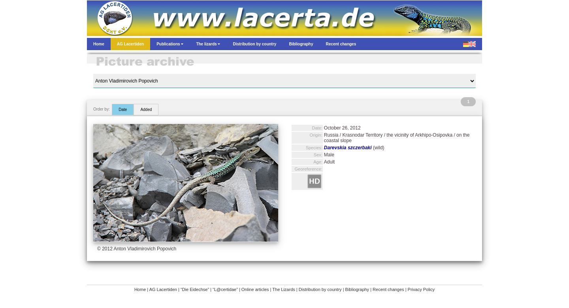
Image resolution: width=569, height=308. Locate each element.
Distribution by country (320, 289)
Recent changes (388, 289)
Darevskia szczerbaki (348, 147)
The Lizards (283, 289)
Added (146, 109)
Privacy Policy (421, 289)
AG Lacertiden (163, 289)
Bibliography (357, 289)
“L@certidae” (225, 289)
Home (140, 289)
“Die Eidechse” (195, 289)
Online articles (255, 289)
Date (123, 109)
